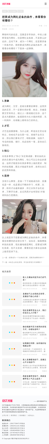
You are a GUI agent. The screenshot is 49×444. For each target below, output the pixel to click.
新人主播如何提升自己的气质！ (34, 278)
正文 (20, 11)
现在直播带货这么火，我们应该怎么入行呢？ (34, 311)
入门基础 (13, 11)
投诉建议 (22, 415)
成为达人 (31, 415)
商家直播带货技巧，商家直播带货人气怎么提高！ (34, 377)
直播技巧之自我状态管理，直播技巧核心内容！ (34, 295)
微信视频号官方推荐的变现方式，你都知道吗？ (34, 328)
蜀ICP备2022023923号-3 (20, 438)
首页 (4, 11)
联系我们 (14, 415)
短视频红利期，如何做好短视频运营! (34, 344)
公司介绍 (5, 415)
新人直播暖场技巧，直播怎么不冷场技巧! (34, 361)
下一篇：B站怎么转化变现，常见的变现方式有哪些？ (22, 262)
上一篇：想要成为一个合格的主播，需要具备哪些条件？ (23, 257)
